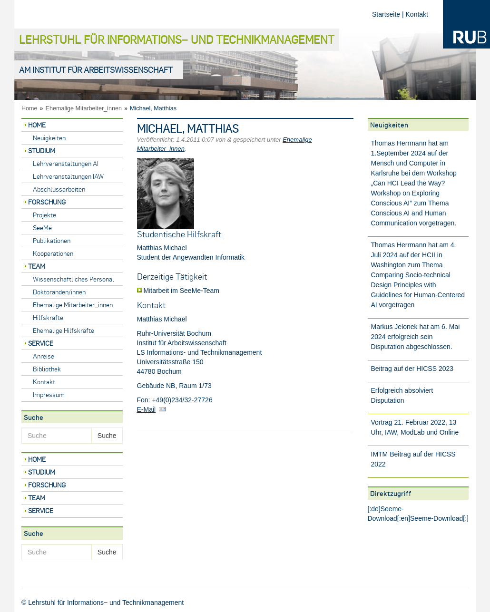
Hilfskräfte (48, 317)
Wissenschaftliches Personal (73, 279)
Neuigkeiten (49, 138)
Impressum (49, 394)
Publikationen (51, 240)
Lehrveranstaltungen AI (65, 163)
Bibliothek (47, 369)
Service (40, 343)
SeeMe (42, 227)
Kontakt (417, 14)
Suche (107, 435)
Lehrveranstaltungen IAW (68, 176)
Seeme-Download (436, 518)
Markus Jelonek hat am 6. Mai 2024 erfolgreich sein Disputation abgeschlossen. (415, 336)
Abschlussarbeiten (59, 189)
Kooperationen (53, 253)
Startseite (386, 14)
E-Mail (146, 409)
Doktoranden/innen (59, 292)
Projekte (44, 215)
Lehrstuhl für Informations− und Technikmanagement (176, 39)
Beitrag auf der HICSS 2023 (412, 368)
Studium (41, 150)
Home (29, 108)
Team (36, 266)
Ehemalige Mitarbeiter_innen (84, 108)
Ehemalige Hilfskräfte (63, 330)
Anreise (43, 356)
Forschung (47, 202)
